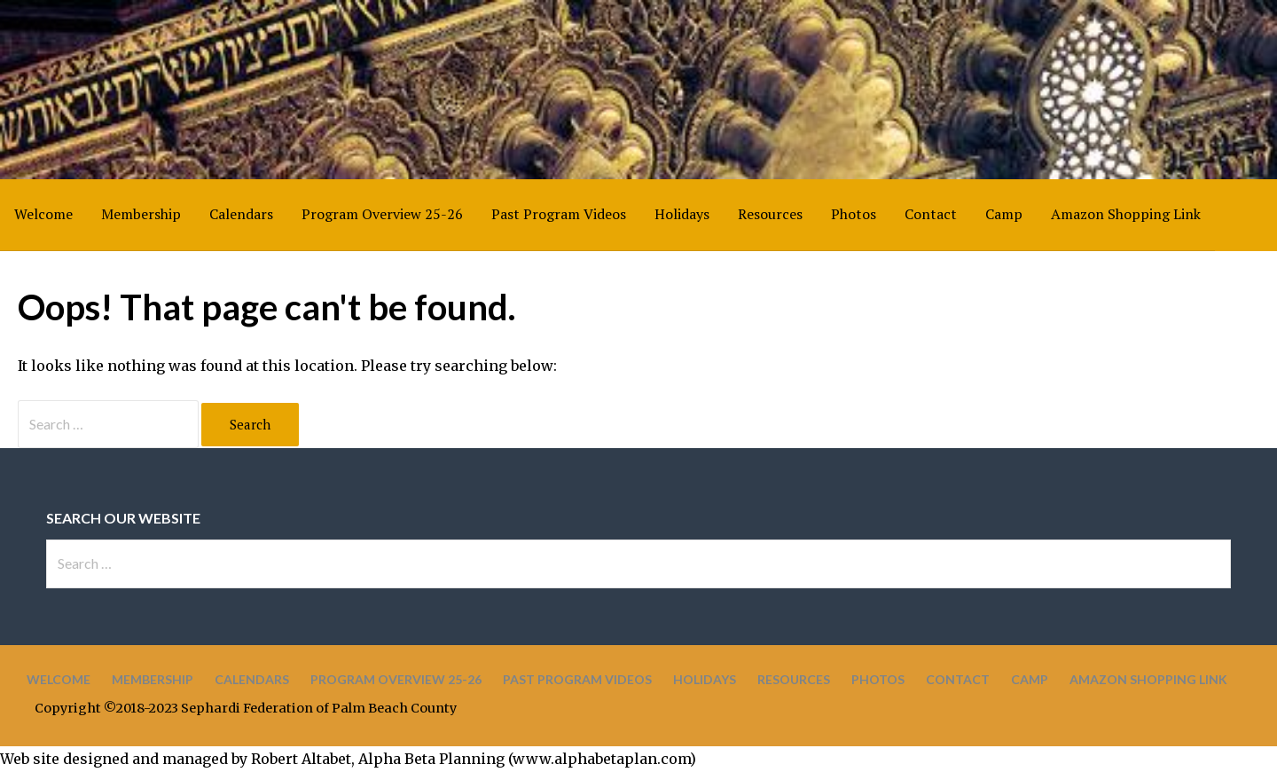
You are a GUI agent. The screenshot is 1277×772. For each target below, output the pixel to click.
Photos (853, 214)
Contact (931, 214)
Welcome (43, 214)
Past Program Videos (558, 214)
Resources (770, 214)
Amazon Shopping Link (1126, 214)
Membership (141, 214)
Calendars (241, 214)
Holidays (681, 214)
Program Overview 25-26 (382, 214)
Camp (1003, 214)
